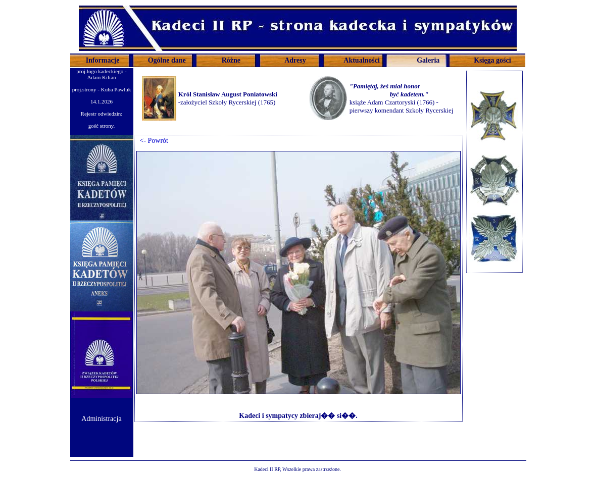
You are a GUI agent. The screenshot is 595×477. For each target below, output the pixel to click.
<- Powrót (152, 140)
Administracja (101, 418)
